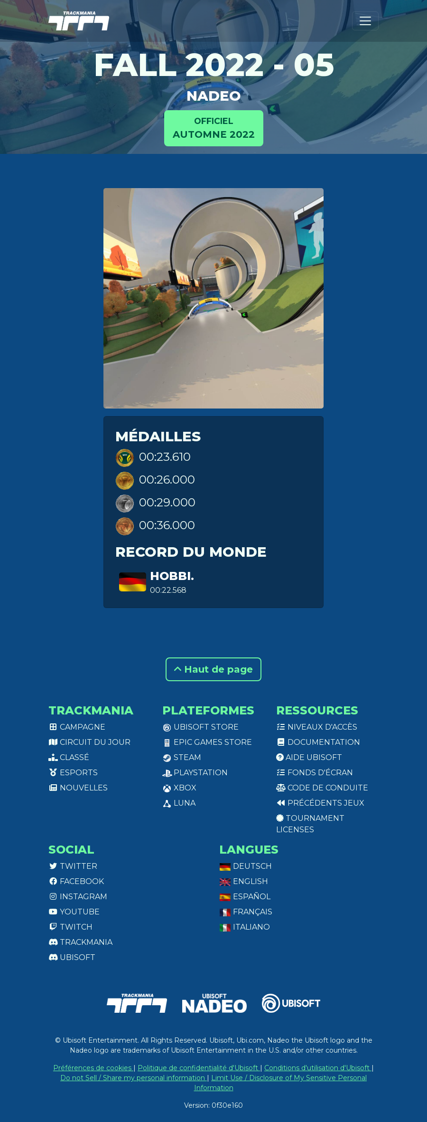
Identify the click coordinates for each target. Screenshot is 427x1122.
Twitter (72, 866)
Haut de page (213, 669)
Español (244, 896)
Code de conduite (322, 787)
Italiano (244, 927)
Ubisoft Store (200, 727)
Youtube (74, 911)
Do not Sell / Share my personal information (133, 1078)
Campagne (76, 727)
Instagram (77, 896)
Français (245, 911)
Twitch (70, 927)
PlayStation (195, 772)
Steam (181, 757)
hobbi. (172, 576)
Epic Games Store (207, 742)
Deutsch (245, 866)
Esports (73, 772)
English (243, 881)
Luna (178, 803)
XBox (179, 787)
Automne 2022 (214, 127)
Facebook (76, 881)
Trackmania (80, 942)
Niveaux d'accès (316, 727)
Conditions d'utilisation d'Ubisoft (317, 1068)
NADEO (213, 95)
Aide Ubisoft (309, 757)
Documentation (318, 742)
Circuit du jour (89, 742)
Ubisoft (71, 957)
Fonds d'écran (314, 772)
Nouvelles (78, 787)
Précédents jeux (320, 803)
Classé (68, 757)
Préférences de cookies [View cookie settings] (93, 1068)
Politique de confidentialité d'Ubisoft (199, 1068)
